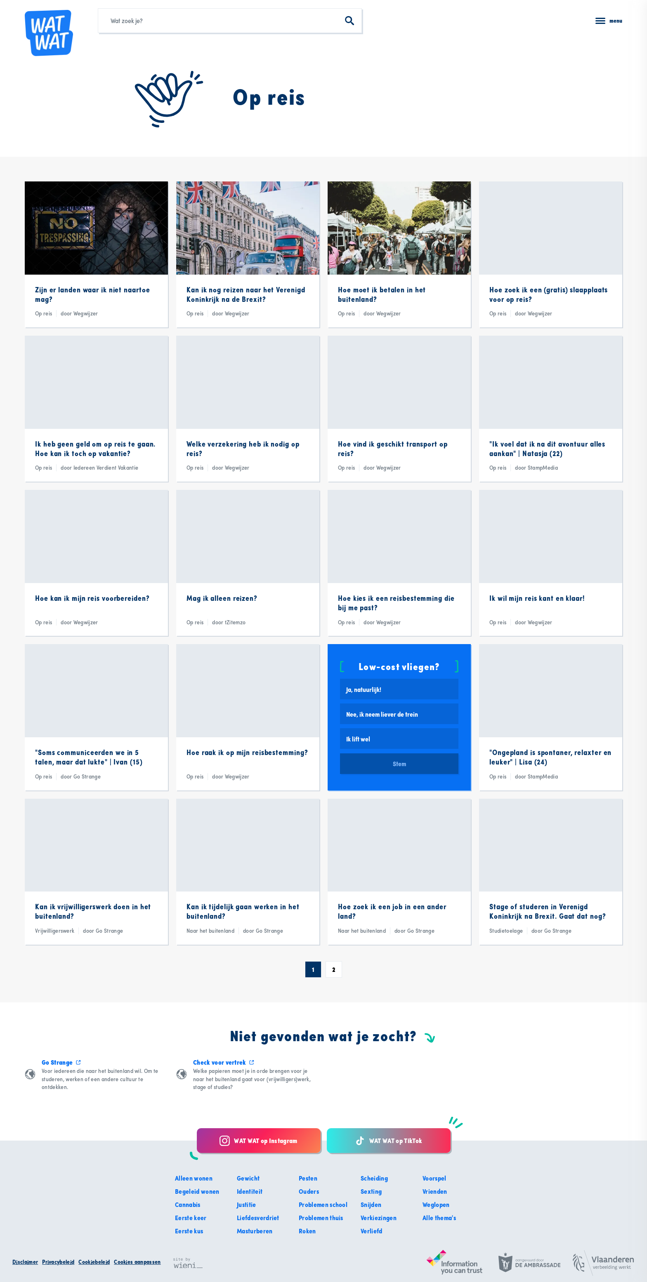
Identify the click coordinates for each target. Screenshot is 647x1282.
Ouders (309, 1191)
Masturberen (255, 1231)
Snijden (371, 1204)
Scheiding (374, 1178)
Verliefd (372, 1231)
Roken (307, 1231)
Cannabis (188, 1204)
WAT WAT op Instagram (258, 1141)
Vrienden (435, 1191)
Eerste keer (191, 1218)
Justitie (246, 1204)
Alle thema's (439, 1218)
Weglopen (436, 1204)
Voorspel (434, 1178)
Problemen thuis (321, 1218)
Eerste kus (189, 1231)
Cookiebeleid (94, 1262)
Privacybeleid (58, 1262)
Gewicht (248, 1178)
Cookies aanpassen (137, 1262)
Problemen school (323, 1204)
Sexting (371, 1191)
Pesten (308, 1178)
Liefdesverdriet (258, 1218)
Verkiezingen (379, 1218)
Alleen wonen (194, 1178)
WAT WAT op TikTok (388, 1141)
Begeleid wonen (197, 1191)
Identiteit (249, 1191)
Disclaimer (25, 1262)
